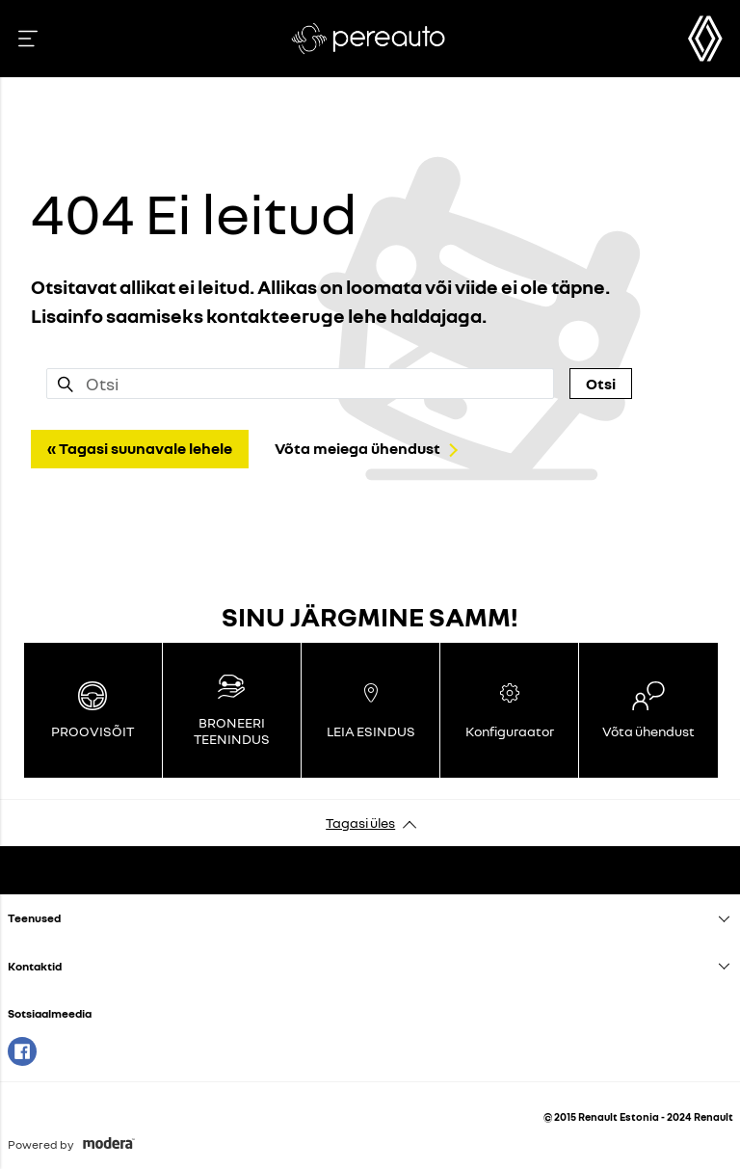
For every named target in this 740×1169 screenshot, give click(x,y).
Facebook (22, 1051)
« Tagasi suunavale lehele (139, 448)
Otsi (601, 383)
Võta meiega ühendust (357, 448)
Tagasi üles (360, 822)
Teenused (34, 918)
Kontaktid (35, 966)
